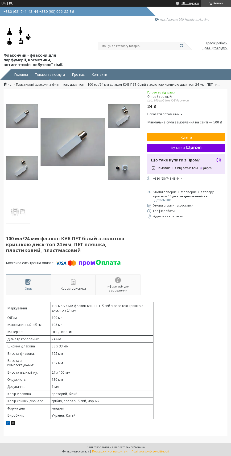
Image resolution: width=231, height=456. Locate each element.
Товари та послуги (50, 74)
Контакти (99, 74)
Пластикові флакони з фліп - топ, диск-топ (50, 84)
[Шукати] (181, 46)
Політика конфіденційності (150, 451)
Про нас (78, 74)
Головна (21, 74)
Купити (186, 137)
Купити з (186, 147)
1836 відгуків (190, 3)
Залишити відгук (214, 48)
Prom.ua (139, 447)
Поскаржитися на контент (110, 451)
